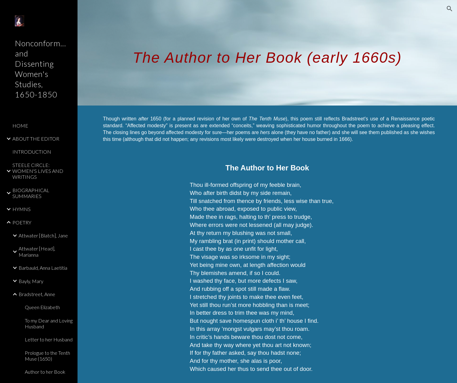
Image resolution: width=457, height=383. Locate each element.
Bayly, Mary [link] (31, 281)
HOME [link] (20, 125)
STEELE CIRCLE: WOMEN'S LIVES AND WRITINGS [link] (37, 171)
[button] (449, 8)
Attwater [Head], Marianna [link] (37, 251)
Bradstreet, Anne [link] (37, 294)
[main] (267, 52)
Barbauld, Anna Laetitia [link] (43, 268)
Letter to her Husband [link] (49, 339)
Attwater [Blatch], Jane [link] (43, 235)
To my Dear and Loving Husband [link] (49, 323)
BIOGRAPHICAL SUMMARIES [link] (30, 193)
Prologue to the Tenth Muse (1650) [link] (47, 356)
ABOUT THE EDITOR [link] (35, 139)
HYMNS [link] (21, 209)
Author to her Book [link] (45, 372)
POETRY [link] (21, 222)
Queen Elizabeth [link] (42, 307)
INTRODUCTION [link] (31, 152)
